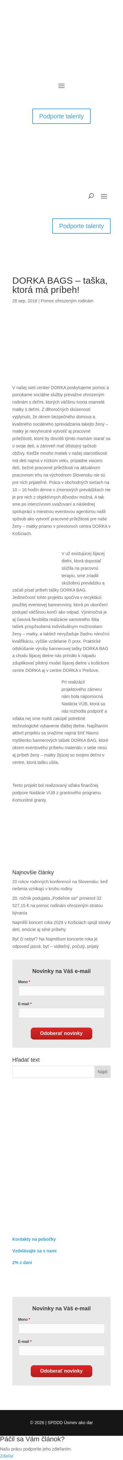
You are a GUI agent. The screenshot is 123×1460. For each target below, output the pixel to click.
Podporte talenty (61, 116)
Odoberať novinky (61, 1033)
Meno (23, 982)
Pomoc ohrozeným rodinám (67, 300)
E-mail (23, 1004)
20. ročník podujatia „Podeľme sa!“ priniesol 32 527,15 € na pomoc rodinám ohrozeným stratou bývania (57, 905)
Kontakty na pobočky (34, 1239)
